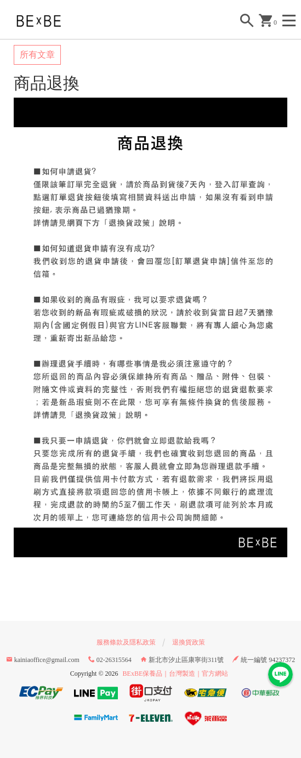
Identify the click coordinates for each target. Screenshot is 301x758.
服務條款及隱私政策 (126, 642)
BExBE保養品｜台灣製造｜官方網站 (176, 673)
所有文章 (37, 54)
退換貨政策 (188, 642)
